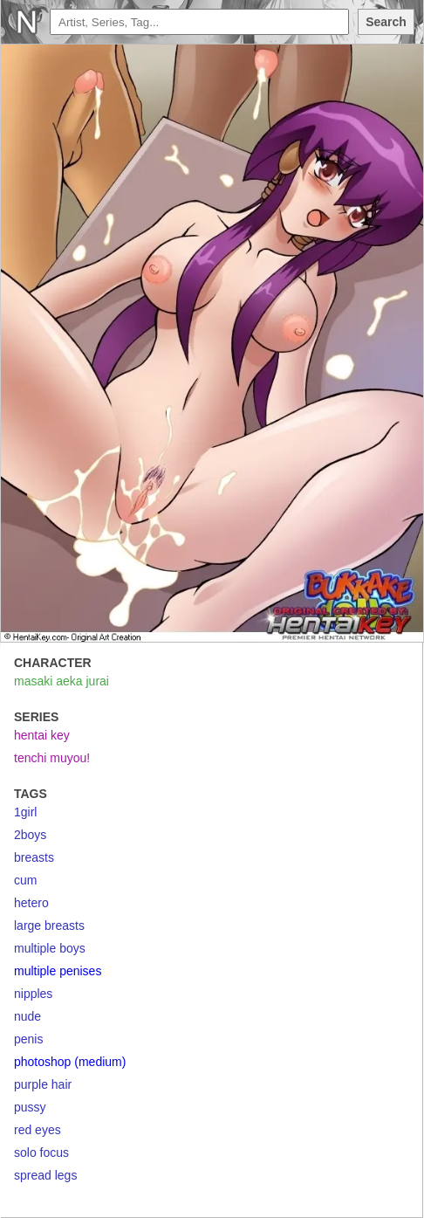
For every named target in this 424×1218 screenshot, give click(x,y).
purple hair (43, 1084)
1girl (25, 812)
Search (386, 22)
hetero (31, 903)
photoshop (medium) (70, 1062)
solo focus (41, 1153)
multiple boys (49, 948)
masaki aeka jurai (61, 681)
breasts (34, 857)
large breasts (49, 925)
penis (28, 1039)
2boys (30, 835)
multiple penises (57, 971)
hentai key (42, 735)
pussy (30, 1107)
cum (25, 880)
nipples (33, 994)
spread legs (45, 1175)
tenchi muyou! (52, 758)
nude (27, 1016)
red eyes (37, 1130)
